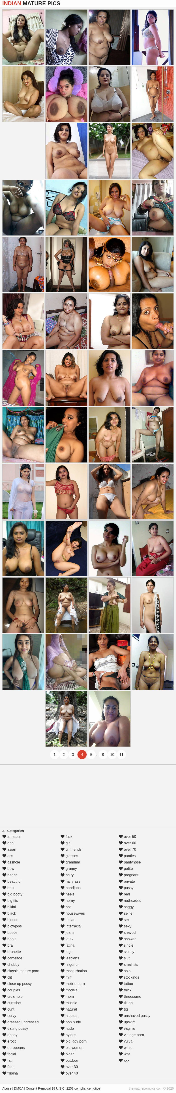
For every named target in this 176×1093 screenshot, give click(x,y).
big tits (10, 901)
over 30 (69, 1067)
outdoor (69, 1060)
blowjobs (12, 926)
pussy (126, 888)
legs (66, 952)
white (125, 1048)
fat (6, 1060)
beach (9, 875)
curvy (9, 1016)
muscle (68, 1003)
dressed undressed (20, 1022)
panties (127, 856)
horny (67, 901)
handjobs (70, 888)
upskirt (127, 1022)
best (8, 888)
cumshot (11, 1003)
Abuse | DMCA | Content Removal (26, 1088)
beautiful (11, 881)
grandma (70, 862)
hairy (67, 875)
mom (67, 996)
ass (7, 856)
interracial (71, 926)
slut (124, 958)
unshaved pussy (134, 1016)
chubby (10, 964)
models (68, 990)
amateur (11, 837)
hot (65, 907)
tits (124, 1009)
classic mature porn (20, 971)
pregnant (128, 875)
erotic (9, 1041)
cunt (8, 1009)
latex (66, 939)
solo (125, 971)
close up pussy (17, 984)
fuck (66, 837)
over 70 (127, 849)
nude (67, 1028)
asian (9, 849)
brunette (11, 952)
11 (121, 755)
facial (9, 1054)
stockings (129, 977)
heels (67, 894)
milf (65, 977)
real (124, 894)
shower (127, 939)
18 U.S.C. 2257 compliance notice (76, 1088)
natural (68, 1009)
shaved (127, 933)
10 (112, 755)
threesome (130, 996)
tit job (126, 1003)
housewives (72, 913)
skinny (126, 952)
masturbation (73, 971)
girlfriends (71, 849)
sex (124, 920)
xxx (124, 1060)
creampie (12, 996)
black (9, 913)
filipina (10, 1073)
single (126, 945)
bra (7, 945)
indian (67, 920)
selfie (125, 913)
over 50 (127, 837)
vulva (125, 1041)
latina (67, 945)
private (127, 881)
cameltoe (12, 958)
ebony (9, 1035)
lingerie (68, 964)
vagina (127, 1028)
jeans (67, 933)
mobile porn (72, 984)
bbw (8, 869)
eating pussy (15, 1028)
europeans (13, 1048)
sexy (125, 926)
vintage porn (131, 1035)
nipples (68, 1016)
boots (9, 939)
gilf (65, 843)
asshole (11, 862)
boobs (9, 933)
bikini (9, 907)
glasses (69, 856)
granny (68, 869)
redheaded (130, 901)
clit (7, 977)
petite (126, 869)
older (67, 1054)
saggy (126, 907)
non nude (70, 1022)
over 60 (127, 843)
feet (8, 1067)
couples (11, 990)
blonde (10, 920)
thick (125, 990)
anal (8, 843)
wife (124, 1054)
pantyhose (130, 862)
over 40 (69, 1073)
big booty (12, 894)
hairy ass (70, 881)
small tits (128, 964)
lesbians (69, 958)
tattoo (126, 984)
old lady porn (73, 1041)
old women (71, 1048)
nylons (68, 1035)
